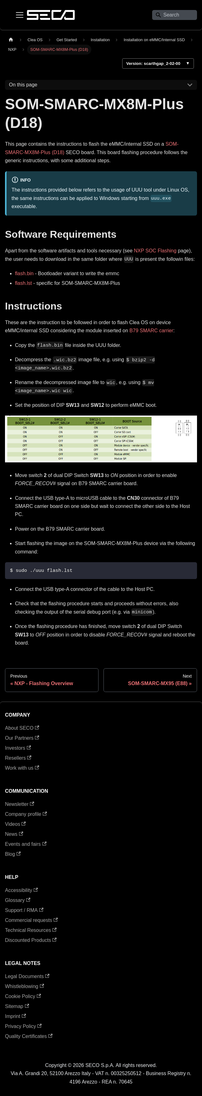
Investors (18, 748)
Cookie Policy (23, 996)
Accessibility (21, 890)
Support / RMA (24, 910)
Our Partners (22, 738)
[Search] (174, 15)
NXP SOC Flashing (155, 250)
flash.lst (23, 283)
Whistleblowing (24, 986)
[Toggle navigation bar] (19, 15)
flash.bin (24, 273)
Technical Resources (31, 930)
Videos (15, 824)
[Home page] (11, 40)
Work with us (22, 768)
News (14, 834)
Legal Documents (27, 976)
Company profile (26, 814)
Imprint (15, 1016)
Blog (13, 854)
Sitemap (17, 1006)
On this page (23, 84)
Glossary (17, 900)
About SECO (22, 728)
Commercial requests (31, 920)
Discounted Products (31, 940)
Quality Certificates (29, 1036)
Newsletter (19, 804)
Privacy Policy (23, 1026)
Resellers (18, 758)
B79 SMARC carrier (151, 330)
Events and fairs (25, 844)
